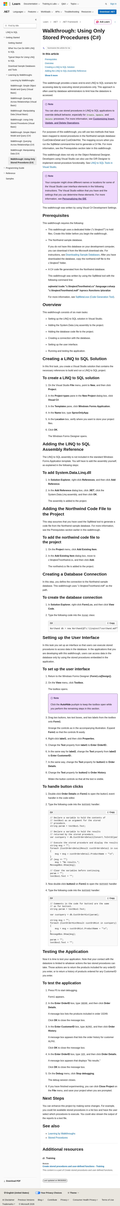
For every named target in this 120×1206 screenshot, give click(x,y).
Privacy (64, 1200)
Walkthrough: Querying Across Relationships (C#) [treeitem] (22, 143)
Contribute (52, 1200)
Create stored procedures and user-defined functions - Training (73, 1166)
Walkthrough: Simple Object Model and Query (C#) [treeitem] (23, 134)
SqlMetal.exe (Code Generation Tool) (95, 297)
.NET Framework (70, 22)
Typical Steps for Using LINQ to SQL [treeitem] (21, 59)
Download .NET (107, 12)
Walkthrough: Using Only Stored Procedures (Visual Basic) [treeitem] (22, 123)
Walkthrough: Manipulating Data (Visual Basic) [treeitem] (23, 113)
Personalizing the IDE (74, 199)
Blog (40, 1200)
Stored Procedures (58, 1137)
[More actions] (115, 22)
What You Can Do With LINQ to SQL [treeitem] (21, 50)
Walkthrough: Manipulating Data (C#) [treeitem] (23, 152)
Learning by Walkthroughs (61, 1133)
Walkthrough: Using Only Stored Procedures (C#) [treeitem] (23, 161)
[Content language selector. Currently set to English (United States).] (16, 1193)
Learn (45, 22)
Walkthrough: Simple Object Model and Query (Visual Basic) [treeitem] (23, 89)
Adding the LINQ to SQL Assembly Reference (65, 71)
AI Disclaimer (8, 1200)
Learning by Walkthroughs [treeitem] (22, 80)
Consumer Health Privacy (84, 1200)
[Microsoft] (5, 4)
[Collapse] (36, 19)
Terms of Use (108, 1200)
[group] (83, 628)
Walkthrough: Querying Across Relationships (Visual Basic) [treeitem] (23, 102)
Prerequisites (51, 59)
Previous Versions (26, 1200)
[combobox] (20, 25)
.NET (55, 22)
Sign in (113, 4)
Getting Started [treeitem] (15, 43)
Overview (49, 63)
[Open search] (106, 4)
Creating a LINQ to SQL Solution (60, 67)
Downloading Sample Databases (83, 255)
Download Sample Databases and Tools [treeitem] (21, 68)
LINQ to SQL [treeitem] (12, 32)
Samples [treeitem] (10, 178)
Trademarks (7, 1204)
